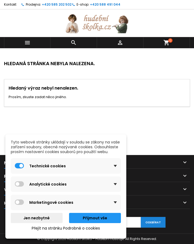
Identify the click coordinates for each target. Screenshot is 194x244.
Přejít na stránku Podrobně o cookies (66, 228)
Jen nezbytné (36, 218)
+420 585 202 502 (56, 4)
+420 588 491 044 (105, 4)
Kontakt (10, 4)
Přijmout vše (95, 218)
